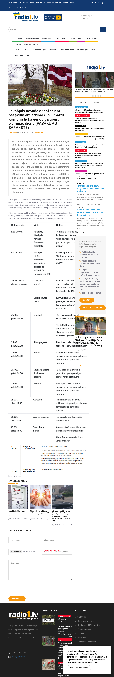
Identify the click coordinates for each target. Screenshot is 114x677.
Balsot (86, 300)
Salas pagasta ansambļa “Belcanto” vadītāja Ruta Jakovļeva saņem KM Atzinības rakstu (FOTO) (88, 341)
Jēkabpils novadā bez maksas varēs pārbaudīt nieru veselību (39, 510)
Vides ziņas (18, 55)
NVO (27, 55)
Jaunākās (83, 103)
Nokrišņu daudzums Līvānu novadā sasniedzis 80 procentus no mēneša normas (88, 155)
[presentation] (28, 585)
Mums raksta (92, 39)
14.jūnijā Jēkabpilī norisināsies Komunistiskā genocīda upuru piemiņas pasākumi (89, 120)
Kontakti (81, 630)
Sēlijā (73, 39)
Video (32, 2)
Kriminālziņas (82, 50)
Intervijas (17, 44)
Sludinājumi (41, 2)
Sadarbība (81, 613)
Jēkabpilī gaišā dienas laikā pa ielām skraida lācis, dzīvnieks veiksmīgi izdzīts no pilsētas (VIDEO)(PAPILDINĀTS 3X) (62, 512)
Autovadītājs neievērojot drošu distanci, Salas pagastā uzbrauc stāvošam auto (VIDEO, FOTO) (89, 166)
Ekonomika (53, 50)
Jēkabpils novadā (32, 39)
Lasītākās (97, 103)
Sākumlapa (17, 39)
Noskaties (13, 2)
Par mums (81, 634)
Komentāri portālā (85, 617)
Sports (93, 50)
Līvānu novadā (47, 39)
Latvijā (80, 39)
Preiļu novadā (62, 39)
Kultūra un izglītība (20, 50)
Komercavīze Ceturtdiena (19, 8)
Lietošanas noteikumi (86, 638)
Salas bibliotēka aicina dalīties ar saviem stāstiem (16, 510)
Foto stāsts (23, 2)
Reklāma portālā (69, 2)
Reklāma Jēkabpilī (54, 2)
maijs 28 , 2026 (81, 350)
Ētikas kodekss (84, 626)
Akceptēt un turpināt (79, 668)
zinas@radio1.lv (18, 653)
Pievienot (17, 595)
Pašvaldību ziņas (67, 50)
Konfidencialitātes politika (89, 622)
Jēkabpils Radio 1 (31, 44)
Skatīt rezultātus (92, 308)
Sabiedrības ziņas (39, 50)
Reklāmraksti (80, 125)
